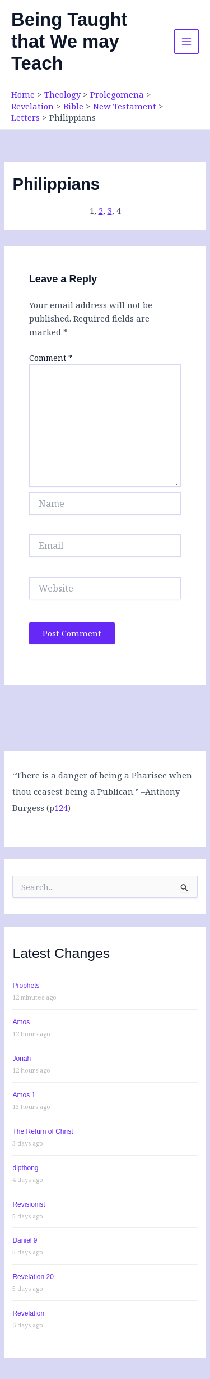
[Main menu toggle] (186, 41)
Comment (50, 357)
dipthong (25, 1168)
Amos (21, 1022)
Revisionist (28, 1204)
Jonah (21, 1058)
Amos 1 (23, 1095)
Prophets (25, 985)
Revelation (28, 1313)
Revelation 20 (32, 1277)
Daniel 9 (24, 1240)
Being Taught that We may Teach (69, 41)
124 (61, 807)
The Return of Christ (42, 1131)
